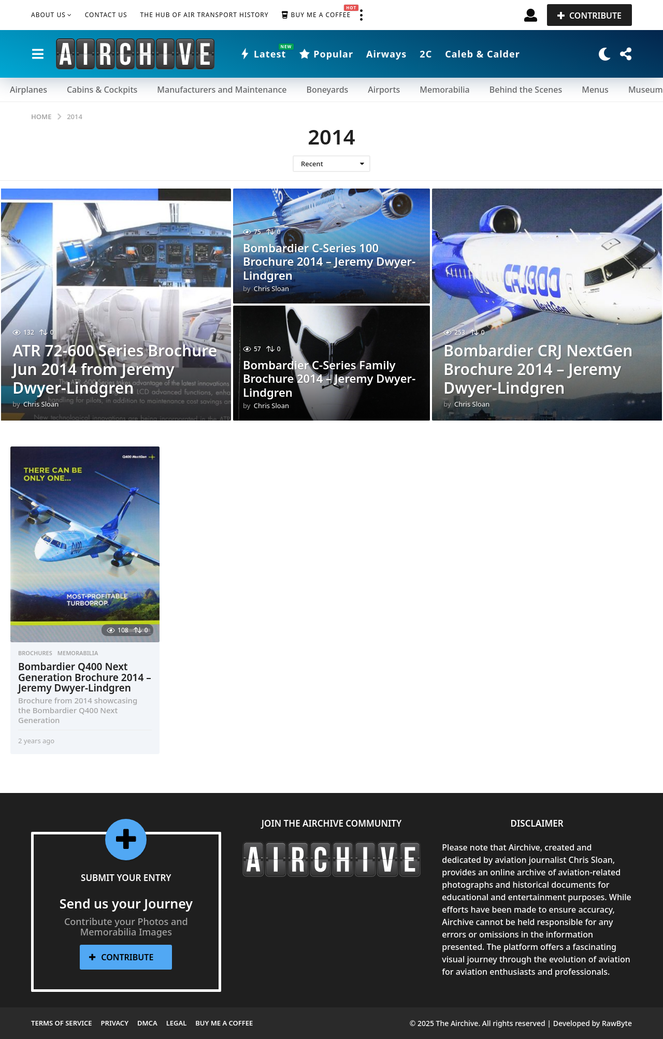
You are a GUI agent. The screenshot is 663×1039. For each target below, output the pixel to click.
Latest (262, 54)
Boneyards (327, 89)
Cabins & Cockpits (102, 89)
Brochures (35, 653)
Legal (176, 1023)
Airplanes (28, 89)
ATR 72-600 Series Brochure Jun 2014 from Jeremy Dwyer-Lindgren (114, 369)
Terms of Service (61, 1023)
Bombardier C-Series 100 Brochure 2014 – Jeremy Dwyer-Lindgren (329, 261)
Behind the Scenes (525, 89)
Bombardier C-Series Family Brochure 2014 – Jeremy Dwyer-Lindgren (329, 378)
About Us (48, 14)
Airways (386, 54)
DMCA (147, 1023)
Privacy (114, 1023)
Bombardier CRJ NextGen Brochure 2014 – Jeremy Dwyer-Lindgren (537, 369)
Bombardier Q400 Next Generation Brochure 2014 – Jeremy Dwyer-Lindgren (84, 677)
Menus (595, 89)
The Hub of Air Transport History (204, 14)
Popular (326, 54)
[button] (361, 15)
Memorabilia (444, 89)
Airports (384, 89)
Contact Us (106, 14)
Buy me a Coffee (316, 15)
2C (426, 54)
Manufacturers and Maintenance (221, 89)
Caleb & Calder (482, 54)
